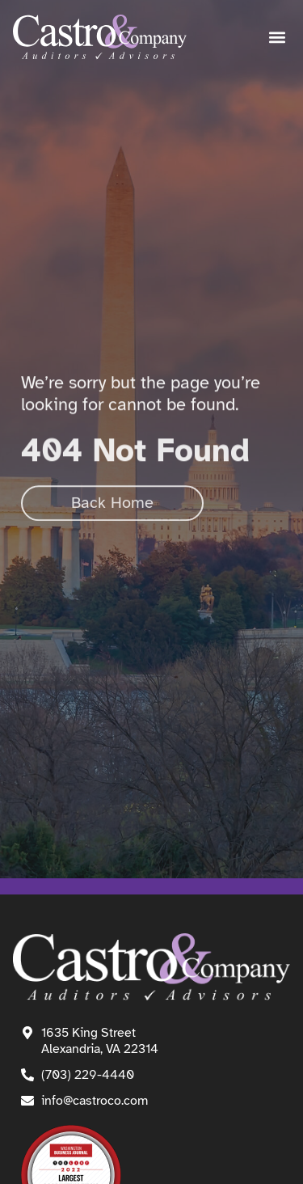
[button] (276, 37)
